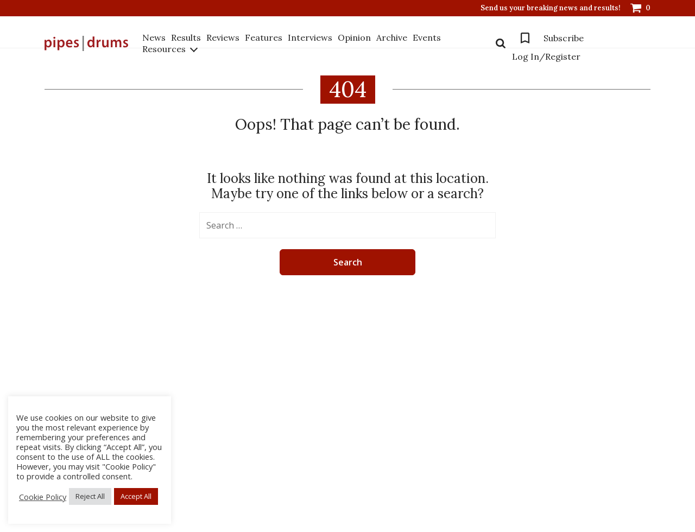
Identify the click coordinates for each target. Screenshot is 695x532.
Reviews (222, 37)
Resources (164, 48)
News (154, 37)
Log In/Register (546, 56)
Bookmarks (525, 38)
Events (427, 37)
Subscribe (564, 38)
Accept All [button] (136, 496)
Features (263, 37)
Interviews (310, 37)
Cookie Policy (42, 497)
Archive (391, 37)
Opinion (354, 37)
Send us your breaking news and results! (551, 8)
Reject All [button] (90, 496)
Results (186, 37)
